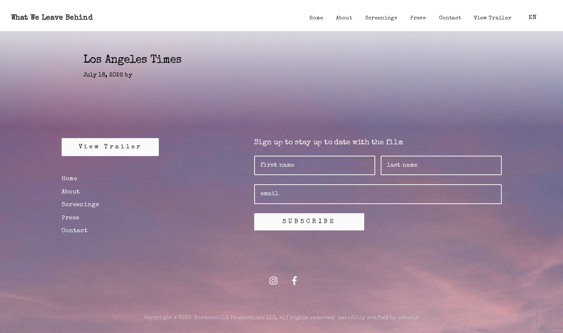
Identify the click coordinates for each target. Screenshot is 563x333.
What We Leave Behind (51, 18)
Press (71, 218)
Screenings (80, 205)
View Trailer (110, 147)
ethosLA (408, 318)
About (71, 192)
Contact (75, 231)
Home (69, 179)
